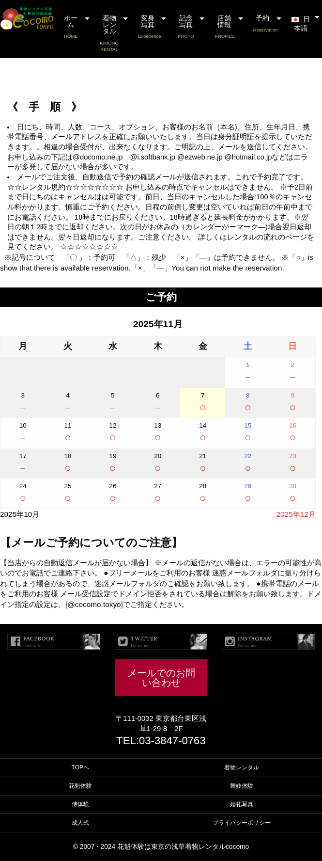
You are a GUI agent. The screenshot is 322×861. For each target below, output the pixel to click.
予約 (265, 24)
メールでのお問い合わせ (161, 678)
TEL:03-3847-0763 (160, 740)
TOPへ (80, 767)
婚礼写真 (241, 804)
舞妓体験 (241, 785)
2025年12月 (295, 514)
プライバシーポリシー (242, 822)
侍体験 (80, 804)
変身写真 (149, 27)
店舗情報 (224, 27)
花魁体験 (80, 785)
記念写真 (185, 27)
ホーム (70, 27)
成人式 (80, 822)
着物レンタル (109, 33)
